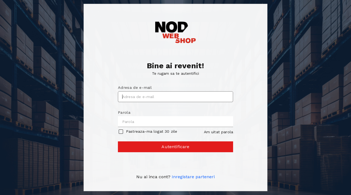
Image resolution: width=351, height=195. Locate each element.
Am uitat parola (218, 132)
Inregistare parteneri (193, 176)
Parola (124, 112)
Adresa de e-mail (135, 87)
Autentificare (175, 148)
